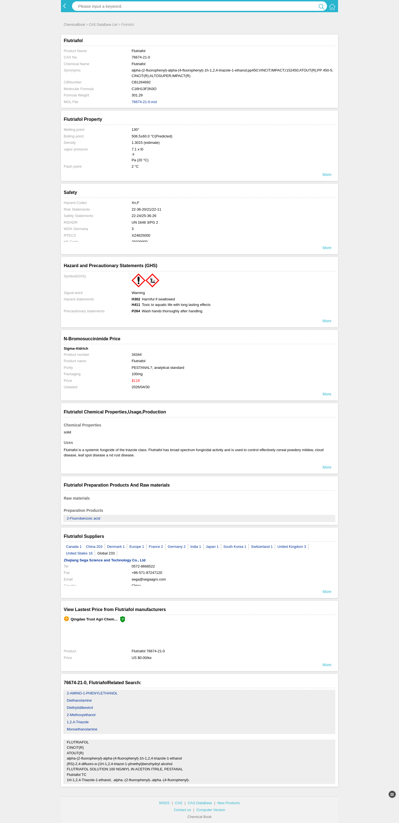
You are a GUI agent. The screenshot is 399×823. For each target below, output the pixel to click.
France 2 (156, 547)
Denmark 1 (116, 547)
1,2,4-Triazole (78, 722)
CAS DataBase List (103, 25)
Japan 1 (212, 547)
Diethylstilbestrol (80, 708)
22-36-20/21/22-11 (146, 209)
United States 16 (79, 553)
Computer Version (210, 810)
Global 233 (106, 553)
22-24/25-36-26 (144, 216)
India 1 (195, 547)
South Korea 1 (234, 547)
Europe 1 (136, 547)
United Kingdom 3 (291, 547)
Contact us (182, 810)
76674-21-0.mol (144, 102)
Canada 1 (73, 547)
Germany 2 (176, 547)
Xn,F (135, 203)
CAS (179, 803)
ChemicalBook (74, 25)
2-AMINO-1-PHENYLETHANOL (92, 693)
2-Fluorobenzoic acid (83, 518)
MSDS (164, 803)
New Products (228, 803)
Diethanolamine (79, 700)
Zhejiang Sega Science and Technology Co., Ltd (104, 560)
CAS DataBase (200, 803)
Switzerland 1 (262, 547)
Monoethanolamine (82, 729)
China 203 (94, 547)
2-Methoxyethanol (81, 715)
